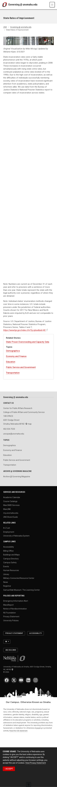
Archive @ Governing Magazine (16, 476)
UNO (5, 27)
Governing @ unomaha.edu (22, 4)
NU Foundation (9, 612)
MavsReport (8, 605)
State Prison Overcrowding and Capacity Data (27, 342)
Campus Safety (10, 562)
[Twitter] (14, 680)
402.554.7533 (9, 429)
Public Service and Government (21, 367)
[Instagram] (35, 680)
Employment (8, 532)
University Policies (11, 620)
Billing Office (8, 551)
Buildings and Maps (11, 555)
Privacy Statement (11, 616)
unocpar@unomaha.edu (13, 434)
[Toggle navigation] (52, 4)
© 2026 (6, 672)
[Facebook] (7, 680)
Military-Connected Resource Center (18, 578)
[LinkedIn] (28, 680)
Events (6, 566)
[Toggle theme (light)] (6, 642)
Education (10, 362)
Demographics (13, 351)
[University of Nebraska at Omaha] (5, 4)
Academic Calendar (11, 497)
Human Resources (11, 570)
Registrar (7, 586)
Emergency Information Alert (15, 601)
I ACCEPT (9, 769)
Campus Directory (11, 558)
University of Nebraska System (16, 536)
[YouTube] (21, 680)
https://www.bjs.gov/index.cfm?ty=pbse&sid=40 (24, 330)
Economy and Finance (16, 356)
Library (6, 574)
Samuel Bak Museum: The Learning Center (21, 590)
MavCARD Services (11, 505)
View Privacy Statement (35, 763)
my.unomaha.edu (10, 513)
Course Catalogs (10, 501)
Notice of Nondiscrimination (15, 609)
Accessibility (8, 547)
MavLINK (7, 509)
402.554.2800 (10, 650)
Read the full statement (18, 731)
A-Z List (6, 528)
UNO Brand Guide (10, 517)
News (5, 582)
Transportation (13, 372)
